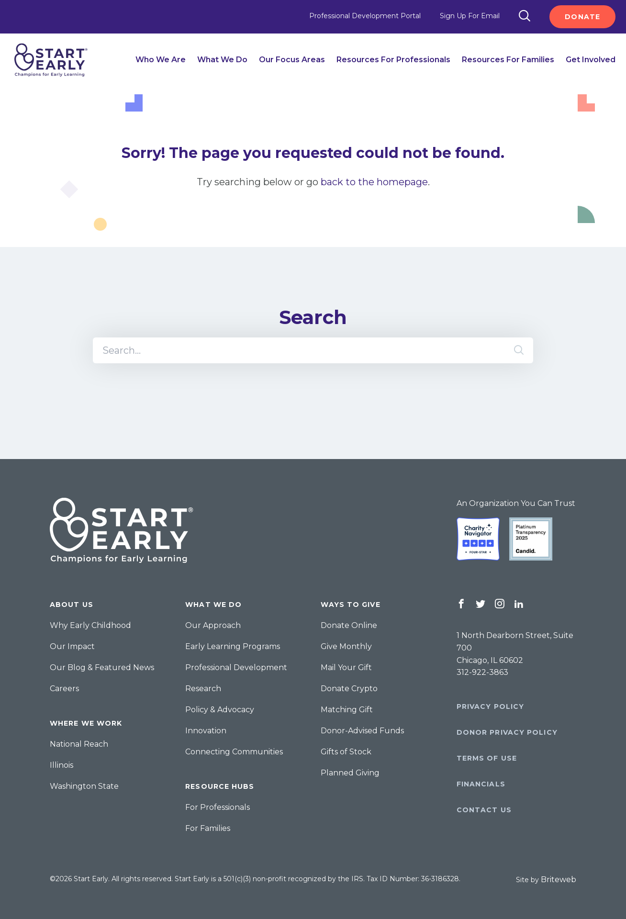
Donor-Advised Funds (362, 730)
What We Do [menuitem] (222, 59)
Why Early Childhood (90, 625)
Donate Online (349, 625)
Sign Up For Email (470, 15)
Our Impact (72, 646)
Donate (582, 16)
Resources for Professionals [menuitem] (393, 59)
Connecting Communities (234, 751)
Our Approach (213, 625)
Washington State (84, 786)
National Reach (79, 744)
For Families (207, 828)
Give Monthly (346, 646)
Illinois (61, 765)
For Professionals (217, 807)
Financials (481, 784)
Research (203, 688)
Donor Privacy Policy (507, 732)
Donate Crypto (349, 688)
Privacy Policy (490, 706)
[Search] (524, 17)
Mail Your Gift (346, 667)
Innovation (205, 730)
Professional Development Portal (365, 15)
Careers (64, 688)
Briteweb (558, 879)
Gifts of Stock (346, 751)
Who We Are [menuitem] (160, 59)
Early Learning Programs (232, 646)
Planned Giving (350, 772)
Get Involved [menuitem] (590, 59)
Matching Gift (347, 709)
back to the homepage (374, 182)
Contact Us (484, 810)
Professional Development (236, 667)
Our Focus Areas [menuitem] (292, 59)
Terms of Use (487, 758)
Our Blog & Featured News (102, 667)
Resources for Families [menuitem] (508, 59)
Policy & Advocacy (219, 709)
